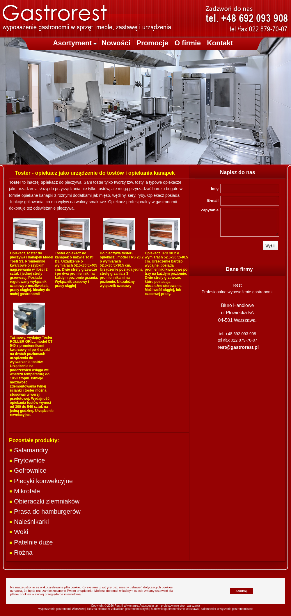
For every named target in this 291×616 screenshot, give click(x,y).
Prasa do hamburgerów (45, 511)
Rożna (21, 552)
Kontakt (220, 43)
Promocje (152, 43)
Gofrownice (27, 470)
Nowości (116, 43)
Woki (18, 531)
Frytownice (27, 460)
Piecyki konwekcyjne (41, 481)
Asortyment (75, 43)
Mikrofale (24, 491)
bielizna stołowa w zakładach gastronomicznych (118, 608)
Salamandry (28, 450)
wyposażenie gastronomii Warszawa (61, 608)
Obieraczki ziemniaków (44, 501)
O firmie (187, 43)
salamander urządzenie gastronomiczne (227, 608)
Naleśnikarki (29, 521)
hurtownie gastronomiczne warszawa (175, 608)
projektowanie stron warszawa (180, 605)
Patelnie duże (31, 542)
